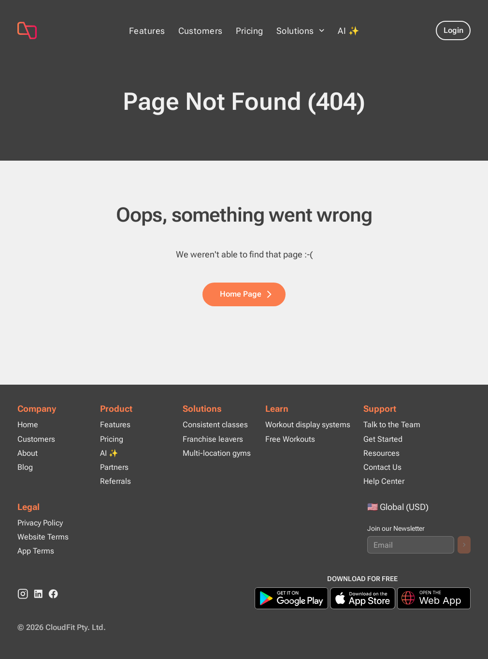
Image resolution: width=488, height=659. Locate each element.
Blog (25, 467)
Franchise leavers (213, 439)
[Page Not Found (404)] (64, 30)
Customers (200, 31)
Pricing (249, 31)
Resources (381, 453)
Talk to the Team (391, 424)
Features (147, 31)
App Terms (35, 550)
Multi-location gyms (217, 453)
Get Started (382, 439)
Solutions (202, 409)
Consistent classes (215, 424)
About (27, 453)
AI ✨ (348, 31)
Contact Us (382, 467)
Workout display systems (307, 424)
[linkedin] (38, 594)
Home (27, 424)
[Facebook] (53, 594)
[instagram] (23, 594)
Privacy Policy (40, 522)
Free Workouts (290, 439)
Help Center (383, 481)
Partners (114, 467)
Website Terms (43, 536)
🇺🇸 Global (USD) (398, 507)
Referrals (115, 481)
